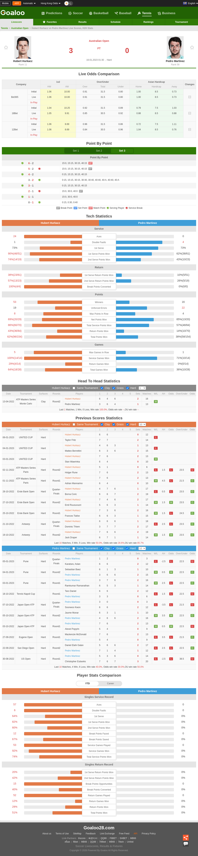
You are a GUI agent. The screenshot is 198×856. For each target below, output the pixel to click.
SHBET (123, 838)
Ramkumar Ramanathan (77, 585)
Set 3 (122, 150)
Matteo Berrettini (73, 451)
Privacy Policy (149, 833)
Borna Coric (71, 494)
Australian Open (20, 28)
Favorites (49, 22)
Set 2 (99, 150)
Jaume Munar (72, 612)
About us (46, 833)
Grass (118, 387)
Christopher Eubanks (75, 661)
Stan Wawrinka (72, 461)
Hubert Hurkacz (22, 49)
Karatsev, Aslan (73, 564)
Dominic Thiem (72, 526)
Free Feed (124, 833)
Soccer (75, 13)
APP (17, 3)
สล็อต (67, 842)
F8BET (113, 838)
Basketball (99, 13)
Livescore (16, 22)
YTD (87, 683)
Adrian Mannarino (74, 483)
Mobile (5, 3)
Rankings (148, 22)
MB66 (133, 838)
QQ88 (104, 838)
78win (121, 842)
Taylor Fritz (70, 440)
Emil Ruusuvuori (73, 505)
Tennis (144, 13)
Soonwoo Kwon (73, 607)
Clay (106, 387)
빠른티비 (93, 838)
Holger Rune (71, 472)
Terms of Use (62, 833)
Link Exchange (107, 833)
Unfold (130, 842)
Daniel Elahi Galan (74, 645)
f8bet (75, 842)
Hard (131, 387)
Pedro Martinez (175, 49)
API (135, 833)
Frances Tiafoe (72, 516)
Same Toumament (86, 387)
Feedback (91, 833)
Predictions (51, 13)
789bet (102, 842)
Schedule (115, 22)
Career (110, 683)
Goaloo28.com (98, 827)
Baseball (123, 13)
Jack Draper (71, 537)
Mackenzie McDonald (75, 634)
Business (166, 13)
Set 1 (76, 150)
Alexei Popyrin (72, 629)
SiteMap (77, 833)
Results (82, 22)
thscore (81, 838)
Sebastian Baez (73, 569)
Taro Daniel (70, 591)
